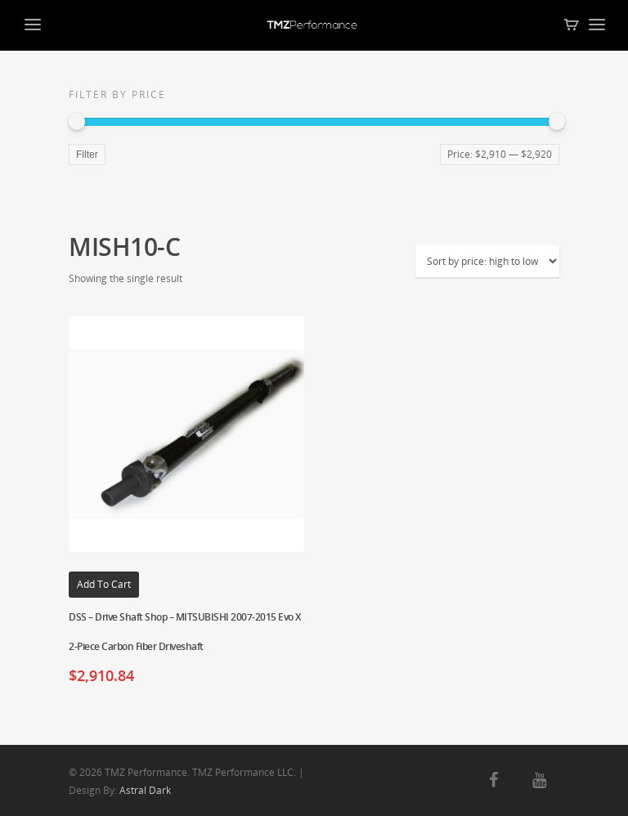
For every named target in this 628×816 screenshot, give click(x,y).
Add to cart (104, 584)
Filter (87, 154)
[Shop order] (487, 261)
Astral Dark (145, 790)
